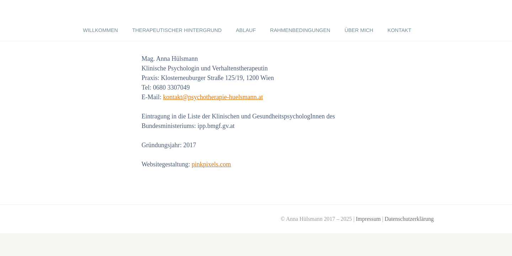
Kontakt (399, 30)
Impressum (368, 219)
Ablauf (246, 30)
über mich (359, 30)
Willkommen (100, 30)
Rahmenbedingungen (300, 30)
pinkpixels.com (211, 164)
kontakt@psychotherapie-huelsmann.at (213, 97)
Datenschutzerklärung (409, 219)
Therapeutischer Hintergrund (177, 30)
